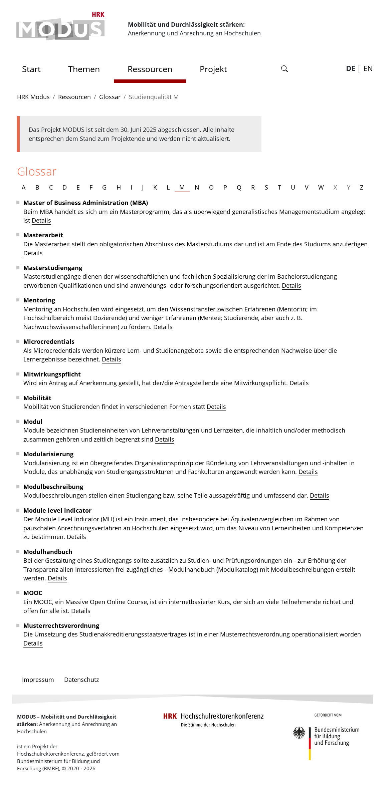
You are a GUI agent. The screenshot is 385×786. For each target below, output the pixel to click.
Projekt (213, 68)
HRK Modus (33, 97)
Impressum (38, 680)
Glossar (110, 97)
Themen (84, 68)
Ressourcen (150, 68)
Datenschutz (81, 680)
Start (34, 66)
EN (368, 68)
